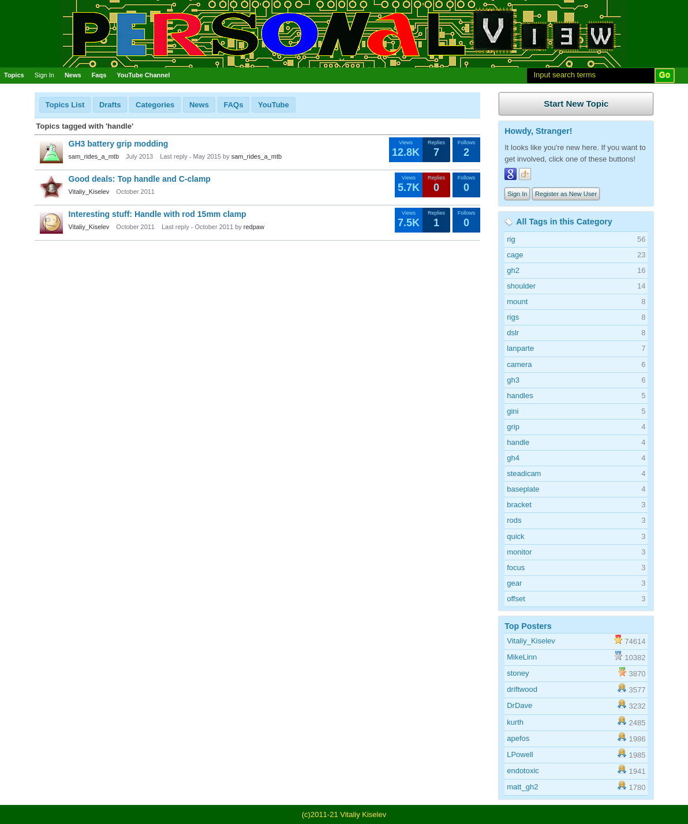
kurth (515, 722)
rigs (513, 317)
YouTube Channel (143, 75)
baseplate (523, 489)
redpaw (254, 226)
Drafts (110, 104)
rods (514, 520)
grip (513, 426)
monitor (519, 552)
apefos (518, 738)
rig (511, 239)
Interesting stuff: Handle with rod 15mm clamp (157, 214)
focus (516, 567)
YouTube (273, 104)
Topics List (65, 104)
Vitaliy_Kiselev (89, 191)
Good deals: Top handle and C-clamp (140, 178)
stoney (518, 673)
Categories (155, 104)
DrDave (519, 705)
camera (519, 364)
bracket (519, 504)
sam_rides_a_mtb (94, 156)
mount (517, 301)
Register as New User (566, 193)
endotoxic (523, 770)
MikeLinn (522, 657)
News (73, 75)
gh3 (513, 380)
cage (515, 254)
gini (512, 411)
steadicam (524, 473)
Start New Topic (576, 103)
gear (514, 583)
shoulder (521, 286)
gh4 (513, 458)
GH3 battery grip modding (119, 143)
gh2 (513, 270)
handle (518, 442)
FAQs (234, 104)
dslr (513, 332)
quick (515, 536)
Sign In (44, 75)
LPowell (520, 754)
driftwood (522, 689)
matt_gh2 (522, 786)
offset (516, 598)
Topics (14, 75)
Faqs (99, 75)
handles (520, 395)
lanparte (520, 348)
